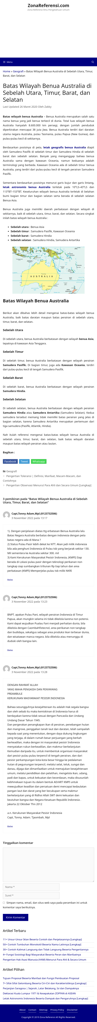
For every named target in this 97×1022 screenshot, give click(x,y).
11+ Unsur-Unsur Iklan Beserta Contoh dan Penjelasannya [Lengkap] (42, 939)
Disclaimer (72, 1009)
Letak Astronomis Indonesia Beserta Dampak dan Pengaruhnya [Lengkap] (45, 998)
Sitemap (43, 1009)
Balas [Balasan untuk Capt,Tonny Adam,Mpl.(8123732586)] (10, 579)
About (22, 1009)
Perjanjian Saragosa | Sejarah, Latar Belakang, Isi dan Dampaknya (41, 988)
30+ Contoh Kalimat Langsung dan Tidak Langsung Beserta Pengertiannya (45, 949)
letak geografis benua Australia (64, 147)
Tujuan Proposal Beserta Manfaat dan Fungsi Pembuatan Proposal (41, 978)
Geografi (18, 71)
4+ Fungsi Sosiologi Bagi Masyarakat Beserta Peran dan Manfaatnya (42, 954)
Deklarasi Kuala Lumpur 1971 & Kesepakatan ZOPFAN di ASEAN (39, 993)
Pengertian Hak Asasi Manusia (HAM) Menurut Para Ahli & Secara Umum (44, 959)
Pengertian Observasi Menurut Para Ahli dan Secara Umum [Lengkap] (48, 485)
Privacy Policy (57, 1009)
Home (6, 71)
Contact (32, 1009)
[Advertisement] (48, 36)
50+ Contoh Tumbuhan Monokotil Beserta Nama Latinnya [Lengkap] (42, 944)
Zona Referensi (47, 1017)
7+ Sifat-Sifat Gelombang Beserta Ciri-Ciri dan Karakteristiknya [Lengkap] (44, 983)
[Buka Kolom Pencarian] (92, 62)
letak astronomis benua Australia (26, 187)
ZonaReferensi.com (48, 5)
